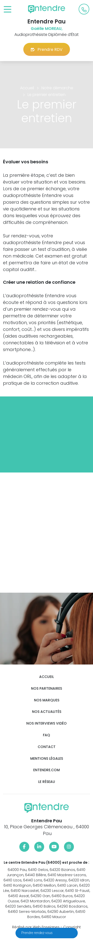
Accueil (46, 677)
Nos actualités (46, 712)
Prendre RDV (46, 49)
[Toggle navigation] (7, 9)
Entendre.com (46, 770)
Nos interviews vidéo (46, 723)
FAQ (46, 735)
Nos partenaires (46, 688)
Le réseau (46, 782)
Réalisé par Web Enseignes (36, 927)
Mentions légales (46, 758)
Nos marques (46, 700)
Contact (47, 747)
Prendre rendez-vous (37, 933)
